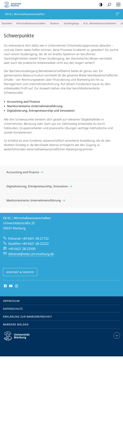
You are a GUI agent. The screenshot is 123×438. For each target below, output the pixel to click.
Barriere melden (16, 324)
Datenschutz (13, 308)
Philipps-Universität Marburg (19, 338)
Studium (54, 23)
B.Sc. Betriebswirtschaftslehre (99, 23)
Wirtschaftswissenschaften (30, 23)
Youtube (10, 286)
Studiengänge (71, 23)
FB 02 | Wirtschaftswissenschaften (117, 14)
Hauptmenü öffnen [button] (117, 4)
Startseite (7, 23)
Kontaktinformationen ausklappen (116, 335)
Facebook (5, 286)
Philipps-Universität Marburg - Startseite (13, 4)
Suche (108, 4)
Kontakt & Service (20, 272)
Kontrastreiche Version (99, 4)
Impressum (11, 301)
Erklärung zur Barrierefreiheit (27, 316)
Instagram (17, 286)
